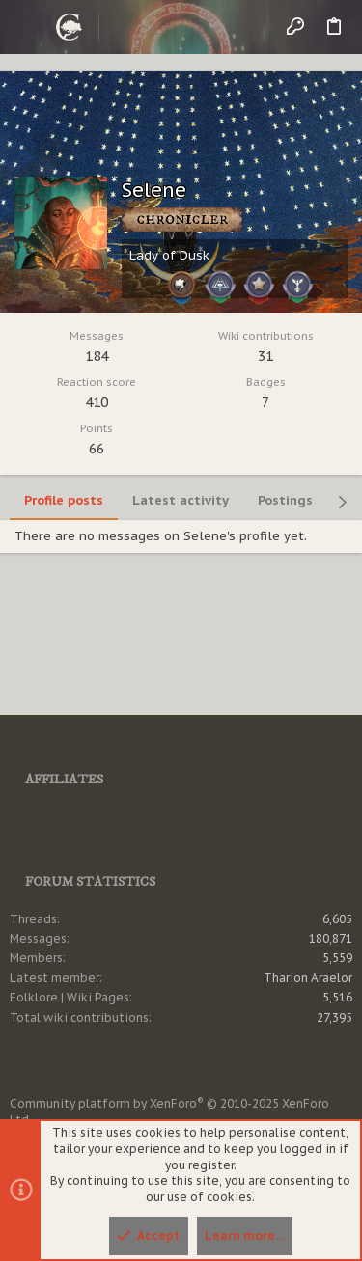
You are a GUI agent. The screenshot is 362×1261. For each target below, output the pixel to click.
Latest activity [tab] (180, 500)
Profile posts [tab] (63, 500)
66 (96, 448)
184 (96, 356)
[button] (29, 27)
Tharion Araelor (308, 978)
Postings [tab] (285, 500)
